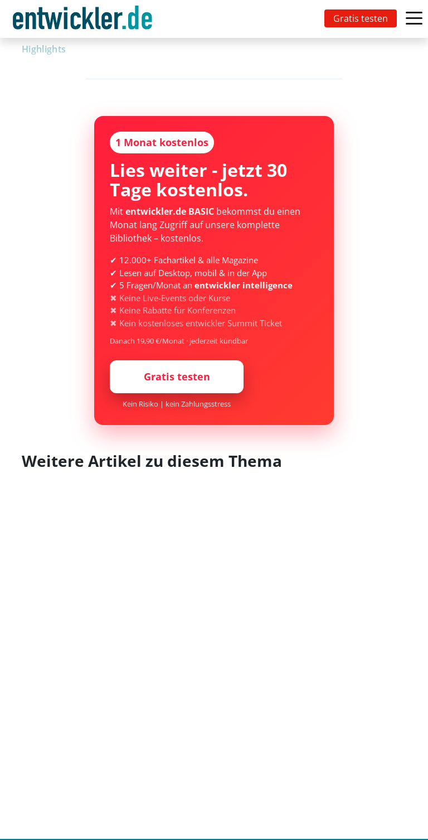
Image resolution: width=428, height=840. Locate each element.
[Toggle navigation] (84, 19)
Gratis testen (360, 18)
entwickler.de (82, 21)
